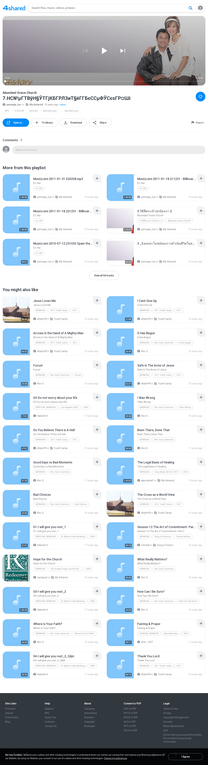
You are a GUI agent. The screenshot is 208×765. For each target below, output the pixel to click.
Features (49, 721)
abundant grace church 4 (73, 111)
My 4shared (34, 104)
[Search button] (190, 8)
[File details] (16, 187)
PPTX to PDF (131, 713)
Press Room (12, 717)
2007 (185, 633)
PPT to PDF (130, 726)
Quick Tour (50, 717)
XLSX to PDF (130, 730)
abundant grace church (52, 111)
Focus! (78, 375)
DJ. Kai (39, 188)
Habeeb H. (40, 415)
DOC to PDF (130, 708)
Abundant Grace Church (179, 221)
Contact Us (51, 726)
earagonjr (40, 577)
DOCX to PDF (131, 717)
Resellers (89, 717)
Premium (10, 708)
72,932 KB (19, 111)
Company (89, 708)
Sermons (33, 111)
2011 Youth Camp (58, 310)
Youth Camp (59, 319)
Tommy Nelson (183, 536)
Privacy (167, 713)
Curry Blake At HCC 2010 (166, 472)
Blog (7, 721)
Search (9, 713)
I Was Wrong (185, 407)
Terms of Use (170, 708)
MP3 (7, 111)
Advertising (90, 713)
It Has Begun (185, 343)
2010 (185, 472)
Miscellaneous (171, 633)
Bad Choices (81, 504)
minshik (143, 545)
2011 (75, 310)
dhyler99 (40, 319)
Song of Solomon (162, 536)
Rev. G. (142, 351)
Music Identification (173, 726)
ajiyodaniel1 (145, 480)
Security (167, 721)
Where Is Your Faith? (84, 633)
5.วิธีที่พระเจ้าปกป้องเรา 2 (151, 221)
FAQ (47, 713)
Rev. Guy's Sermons (164, 343)
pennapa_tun (12, 104)
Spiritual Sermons (46, 407)
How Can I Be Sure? (188, 601)
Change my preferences (115, 758)
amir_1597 (145, 642)
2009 (85, 407)
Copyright (89, 721)
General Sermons (149, 633)
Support (49, 708)
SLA (165, 730)
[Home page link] (14, 8)
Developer (89, 726)
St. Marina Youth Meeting (73, 536)
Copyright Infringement (176, 717)
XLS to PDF (130, 721)
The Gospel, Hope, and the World (65, 569)
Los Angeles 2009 (69, 407)
